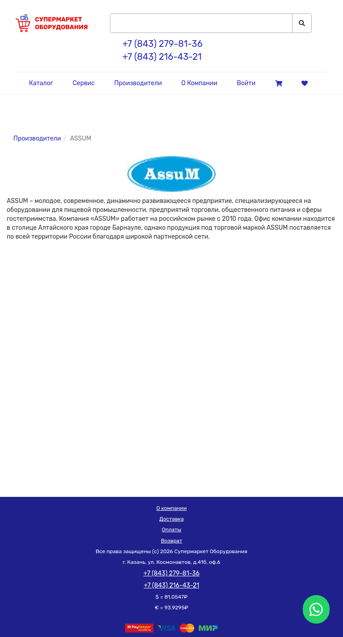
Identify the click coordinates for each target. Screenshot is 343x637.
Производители (138, 83)
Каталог (41, 83)
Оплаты (171, 529)
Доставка (171, 519)
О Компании (199, 83)
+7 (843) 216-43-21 (161, 56)
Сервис (83, 83)
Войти (246, 83)
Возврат (171, 541)
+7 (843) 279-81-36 (162, 43)
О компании (171, 508)
